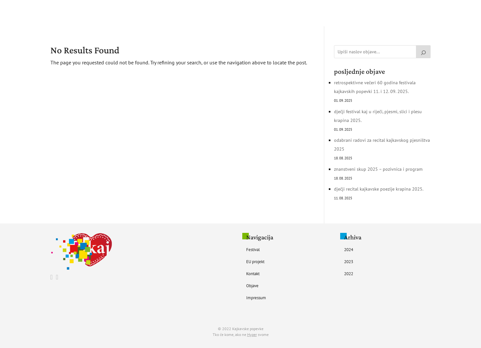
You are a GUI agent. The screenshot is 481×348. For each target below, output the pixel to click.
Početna (183, 13)
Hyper (252, 334)
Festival (208, 13)
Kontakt (264, 13)
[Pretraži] (423, 51)
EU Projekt (236, 13)
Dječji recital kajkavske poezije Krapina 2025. (378, 189)
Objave (288, 13)
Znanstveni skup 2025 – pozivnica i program (378, 169)
